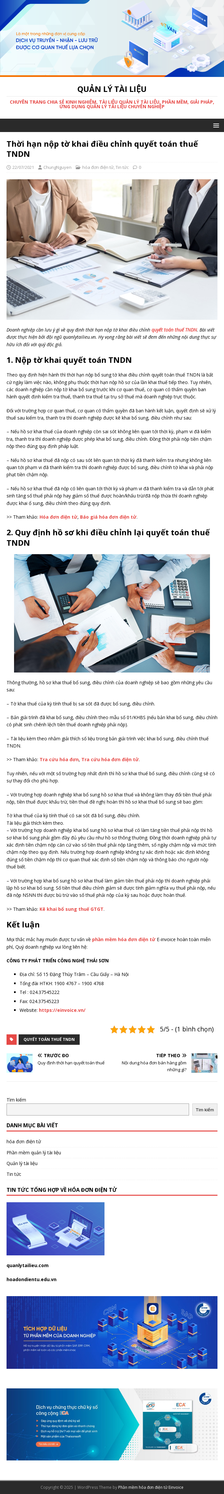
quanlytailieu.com (28, 1265)
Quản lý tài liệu (22, 1163)
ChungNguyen (57, 167)
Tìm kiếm (16, 1100)
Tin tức (122, 167)
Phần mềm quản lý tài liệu (34, 1152)
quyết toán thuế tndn (49, 1039)
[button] (215, 125)
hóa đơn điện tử (98, 167)
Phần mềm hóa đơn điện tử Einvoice (151, 1487)
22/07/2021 (23, 167)
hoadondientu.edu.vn (31, 1279)
